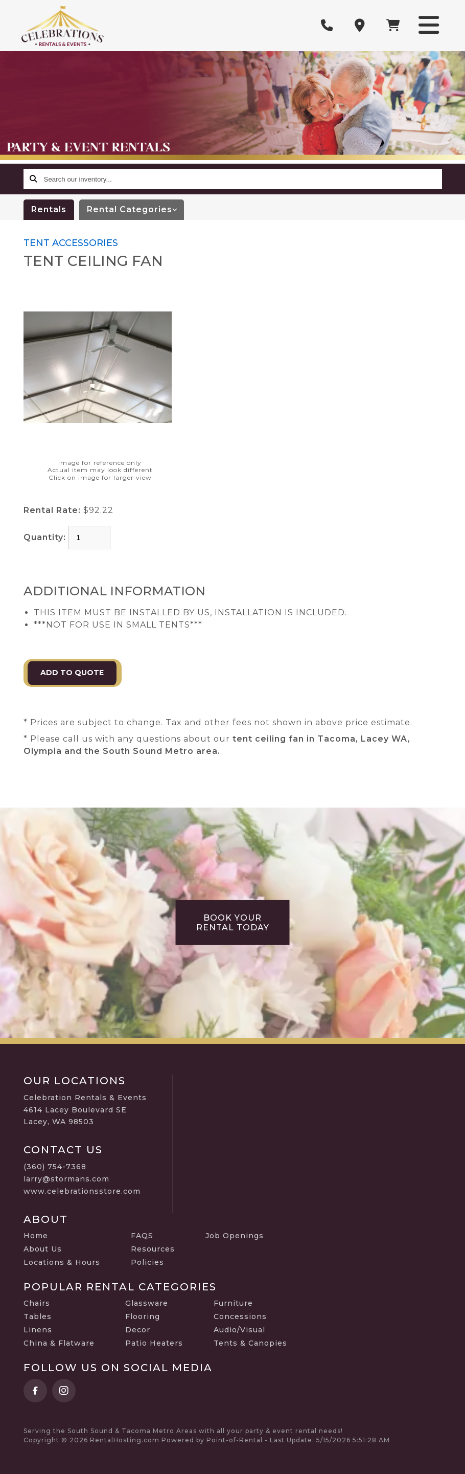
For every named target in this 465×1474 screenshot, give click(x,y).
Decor (137, 1329)
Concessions (240, 1316)
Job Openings (234, 1235)
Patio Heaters (154, 1343)
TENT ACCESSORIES (71, 243)
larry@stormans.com (66, 1178)
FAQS (142, 1235)
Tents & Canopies (250, 1343)
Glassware (146, 1303)
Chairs (37, 1303)
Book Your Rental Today (232, 922)
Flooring (142, 1316)
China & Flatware (59, 1343)
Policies (147, 1262)
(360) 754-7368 (55, 1166)
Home (36, 1235)
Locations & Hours (62, 1262)
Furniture (233, 1303)
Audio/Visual (239, 1329)
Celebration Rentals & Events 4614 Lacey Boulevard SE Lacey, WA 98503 (85, 1110)
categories (135, 209)
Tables (38, 1316)
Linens (38, 1329)
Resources (153, 1249)
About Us (43, 1249)
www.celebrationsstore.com (82, 1191)
